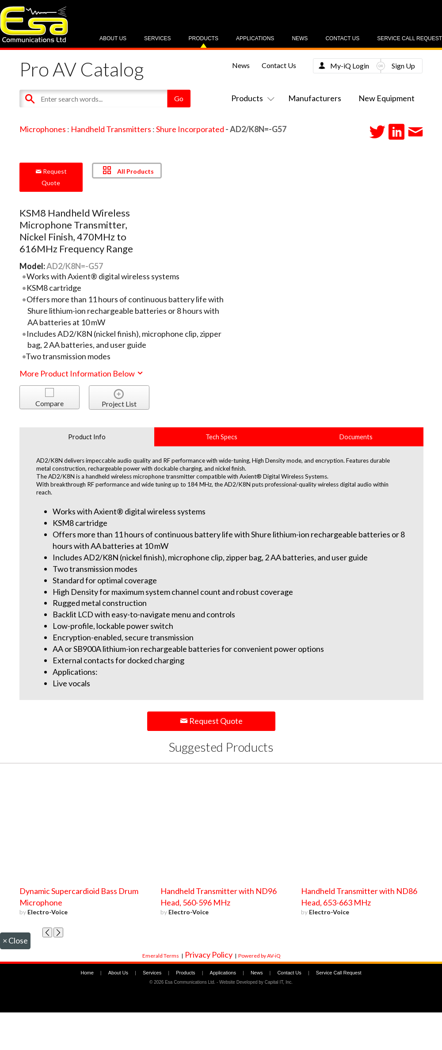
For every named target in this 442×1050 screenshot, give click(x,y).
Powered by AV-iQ (259, 955)
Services (157, 38)
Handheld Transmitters (111, 129)
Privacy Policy (208, 954)
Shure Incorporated (190, 129)
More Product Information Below (81, 373)
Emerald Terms (160, 955)
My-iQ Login (349, 65)
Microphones (42, 129)
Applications (255, 38)
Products (203, 38)
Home (86, 972)
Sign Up (403, 65)
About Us (112, 38)
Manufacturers (314, 98)
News (300, 38)
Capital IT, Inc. (279, 982)
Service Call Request (409, 38)
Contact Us (342, 38)
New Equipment (386, 98)
